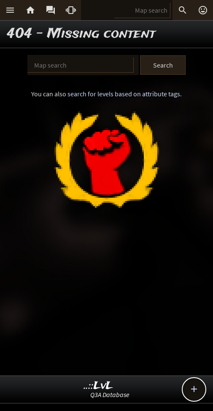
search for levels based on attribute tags (123, 94)
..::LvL (98, 385)
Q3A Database (109, 394)
